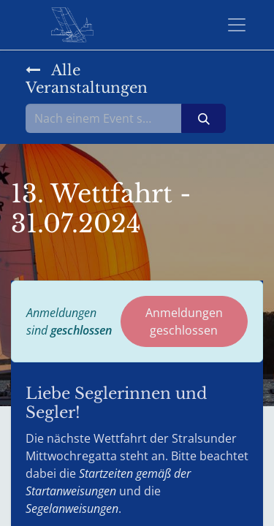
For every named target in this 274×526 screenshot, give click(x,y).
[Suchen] (203, 118)
